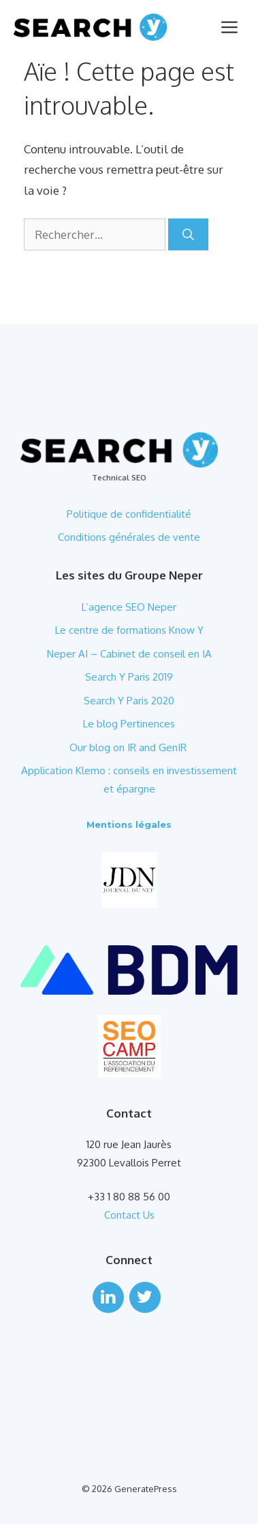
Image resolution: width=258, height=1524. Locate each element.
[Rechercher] (188, 234)
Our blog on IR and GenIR (129, 747)
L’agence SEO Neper (129, 607)
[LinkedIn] (108, 1297)
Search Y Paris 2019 (129, 676)
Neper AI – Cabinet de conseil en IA (129, 653)
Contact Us (129, 1214)
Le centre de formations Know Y (129, 630)
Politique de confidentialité (129, 514)
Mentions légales (129, 824)
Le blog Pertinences (129, 723)
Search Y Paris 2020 (129, 700)
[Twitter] (145, 1297)
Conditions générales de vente (129, 537)
